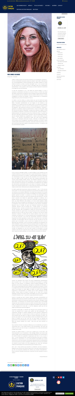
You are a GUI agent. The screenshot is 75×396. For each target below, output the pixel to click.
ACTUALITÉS (60, 52)
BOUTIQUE (35, 9)
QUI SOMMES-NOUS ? (22, 5)
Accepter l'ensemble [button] (69, 393)
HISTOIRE (47, 5)
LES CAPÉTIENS (61, 68)
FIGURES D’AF (60, 63)
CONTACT (60, 5)
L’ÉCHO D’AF (60, 56)
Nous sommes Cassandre (13, 75)
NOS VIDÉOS (60, 58)
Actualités (15, 76)
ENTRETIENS (60, 54)
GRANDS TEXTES (61, 65)
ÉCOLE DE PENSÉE (38, 5)
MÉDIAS (30, 5)
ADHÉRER (54, 5)
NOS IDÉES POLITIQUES (62, 61)
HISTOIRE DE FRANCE (62, 70)
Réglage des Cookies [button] (60, 393)
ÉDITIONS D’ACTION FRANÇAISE (24, 9)
